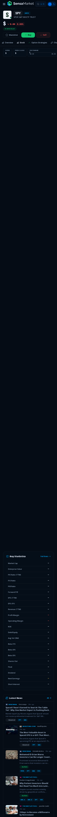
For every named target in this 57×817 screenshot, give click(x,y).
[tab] (7, 43)
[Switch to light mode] (52, 4)
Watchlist (11, 34)
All (49, 698)
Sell (43, 34)
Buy (28, 34)
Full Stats (46, 556)
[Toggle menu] (4, 4)
